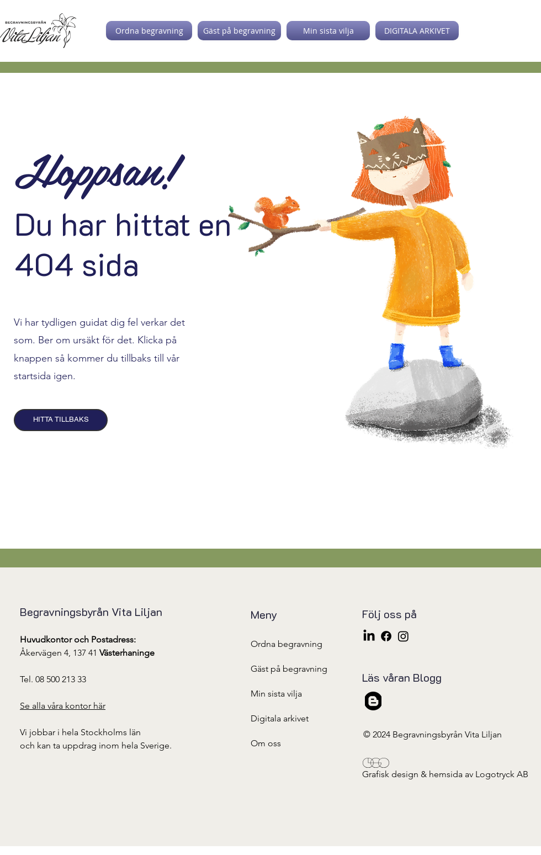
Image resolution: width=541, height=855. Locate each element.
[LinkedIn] (369, 636)
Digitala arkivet (280, 718)
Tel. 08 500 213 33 (53, 679)
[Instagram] (403, 636)
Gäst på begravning (289, 668)
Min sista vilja (276, 693)
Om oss (266, 743)
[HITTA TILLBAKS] (61, 420)
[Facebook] (386, 636)
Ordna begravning (286, 644)
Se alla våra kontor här (62, 705)
